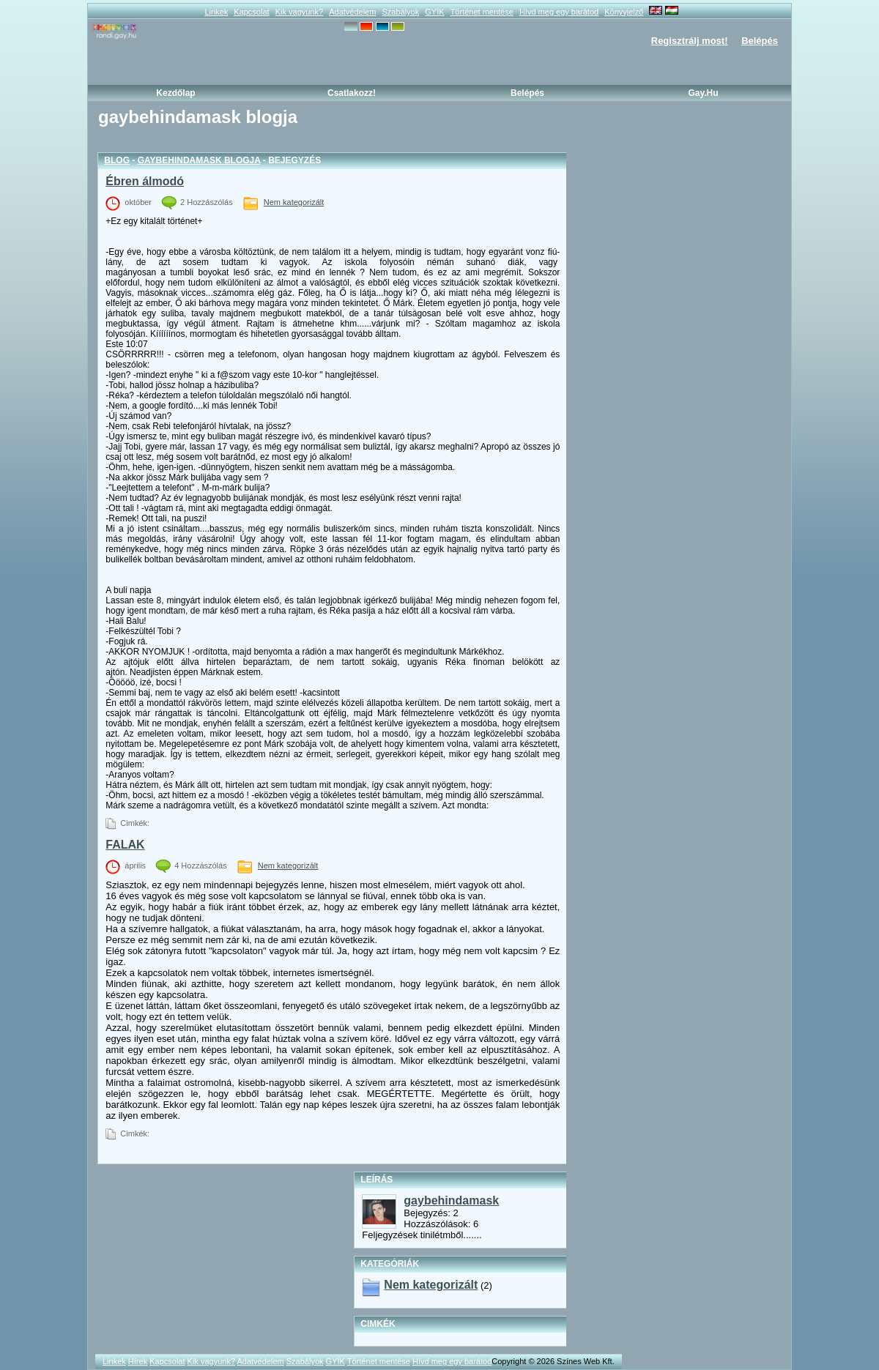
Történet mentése (481, 11)
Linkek (216, 11)
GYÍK (434, 11)
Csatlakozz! (351, 93)
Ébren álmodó (144, 181)
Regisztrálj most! (689, 40)
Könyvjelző (623, 11)
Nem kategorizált (294, 202)
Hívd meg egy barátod (558, 11)
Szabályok (400, 11)
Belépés (759, 40)
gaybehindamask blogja (199, 160)
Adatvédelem (352, 11)
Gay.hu (703, 93)
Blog (117, 160)
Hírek (137, 1361)
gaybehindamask (451, 1200)
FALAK (124, 844)
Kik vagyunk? (299, 11)
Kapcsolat (251, 11)
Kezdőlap (175, 93)
